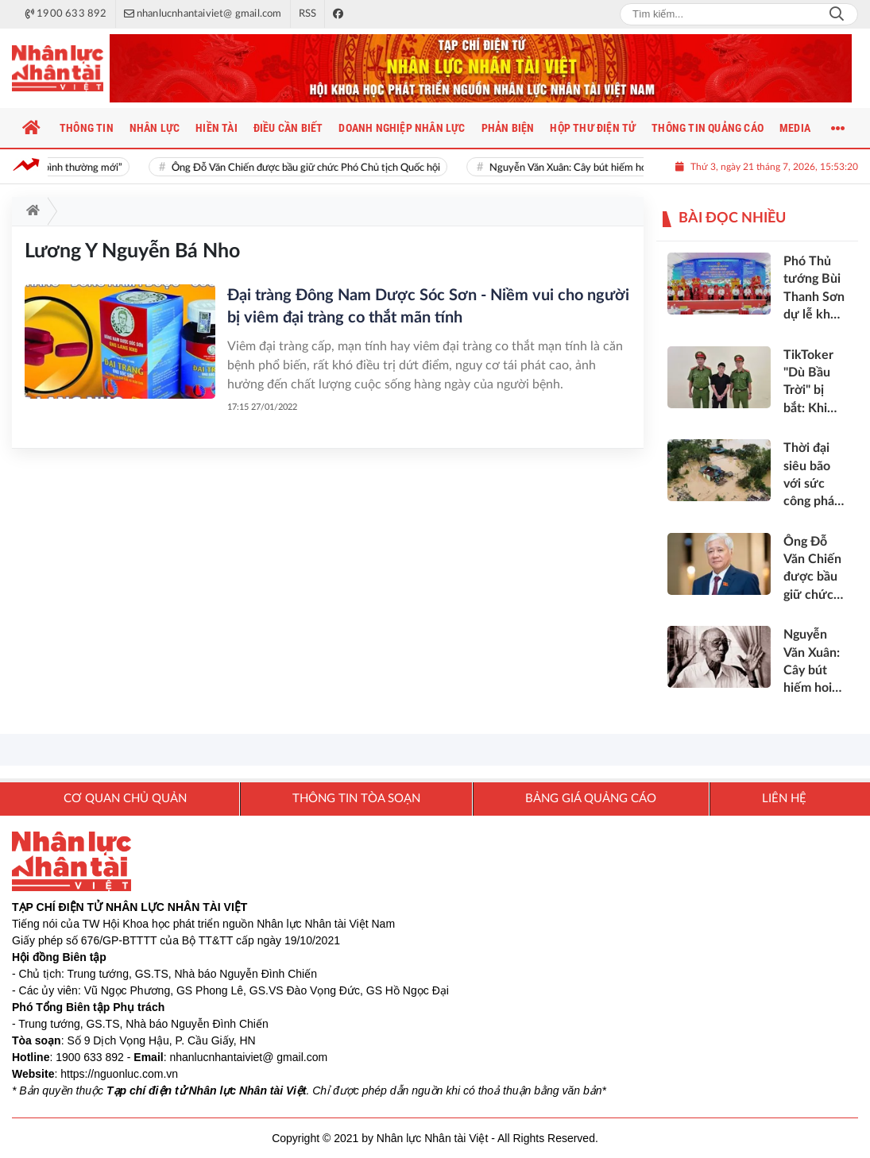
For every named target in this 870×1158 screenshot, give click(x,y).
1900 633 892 (90, 1057)
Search (836, 14)
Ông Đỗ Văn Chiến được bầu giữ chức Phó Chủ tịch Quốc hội (314, 168)
